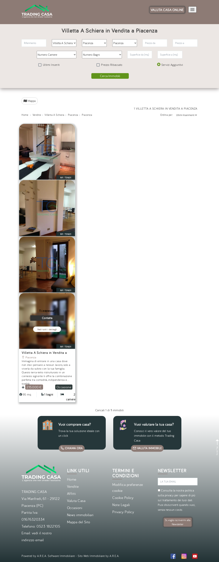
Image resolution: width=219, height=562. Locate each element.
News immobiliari (80, 514)
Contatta (47, 318)
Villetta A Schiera (54, 115)
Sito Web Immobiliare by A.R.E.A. (98, 556)
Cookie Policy (123, 497)
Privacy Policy (123, 511)
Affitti (71, 493)
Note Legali (121, 504)
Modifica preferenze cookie (127, 487)
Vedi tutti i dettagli (47, 329)
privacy (169, 495)
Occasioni (74, 507)
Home (25, 115)
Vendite (37, 115)
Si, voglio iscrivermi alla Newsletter (177, 522)
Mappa (30, 101)
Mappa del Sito (78, 522)
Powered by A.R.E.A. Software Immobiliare (48, 556)
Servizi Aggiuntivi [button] (170, 65)
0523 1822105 (48, 526)
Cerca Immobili (110, 76)
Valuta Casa (76, 500)
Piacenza (73, 115)
